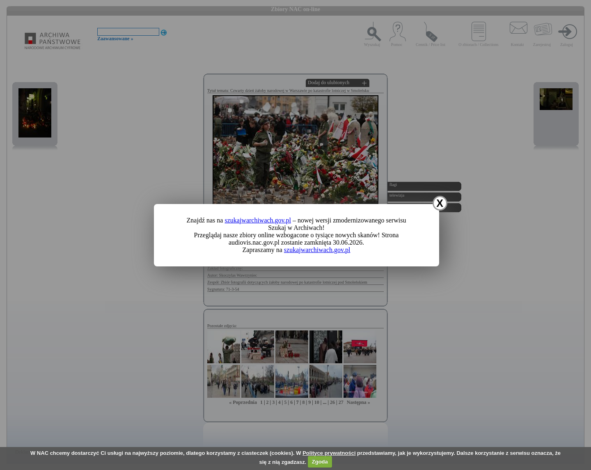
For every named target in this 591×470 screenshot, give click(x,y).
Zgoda (320, 462)
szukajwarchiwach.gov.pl (257, 220)
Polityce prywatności (328, 453)
